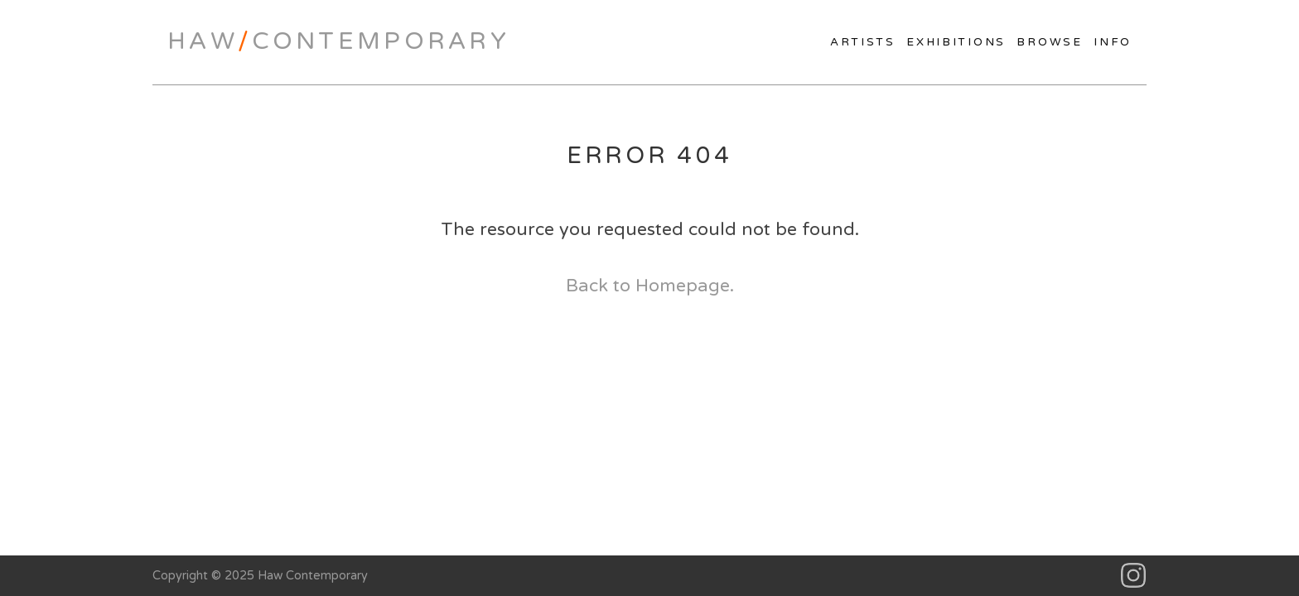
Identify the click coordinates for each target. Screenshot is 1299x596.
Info (1113, 42)
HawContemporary (338, 41)
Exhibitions (956, 42)
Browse (1049, 42)
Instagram (1134, 576)
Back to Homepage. (650, 285)
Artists (863, 42)
